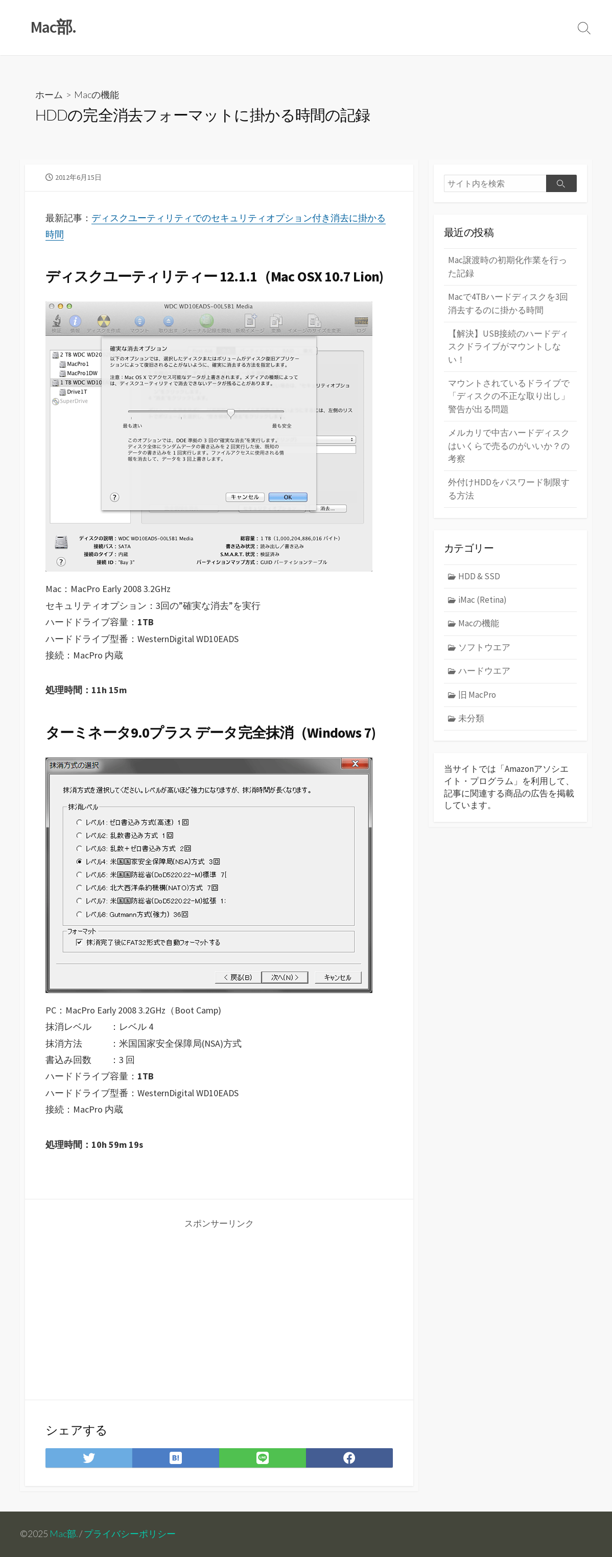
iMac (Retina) (482, 599)
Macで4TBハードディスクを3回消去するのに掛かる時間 (508, 303)
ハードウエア (484, 670)
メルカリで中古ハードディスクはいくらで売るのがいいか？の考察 (509, 445)
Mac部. (64, 1533)
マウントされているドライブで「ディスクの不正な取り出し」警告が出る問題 (509, 396)
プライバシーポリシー (130, 1533)
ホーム (49, 94)
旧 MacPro (477, 694)
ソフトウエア (484, 647)
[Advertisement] (133, 1306)
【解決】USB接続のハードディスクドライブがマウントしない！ (508, 346)
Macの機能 (96, 94)
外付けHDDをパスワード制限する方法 (509, 489)
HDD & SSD (479, 576)
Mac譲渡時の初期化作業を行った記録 (507, 266)
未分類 (471, 718)
